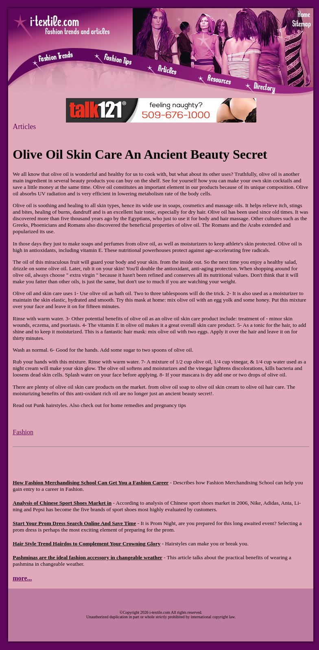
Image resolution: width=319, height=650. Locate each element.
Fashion (23, 432)
